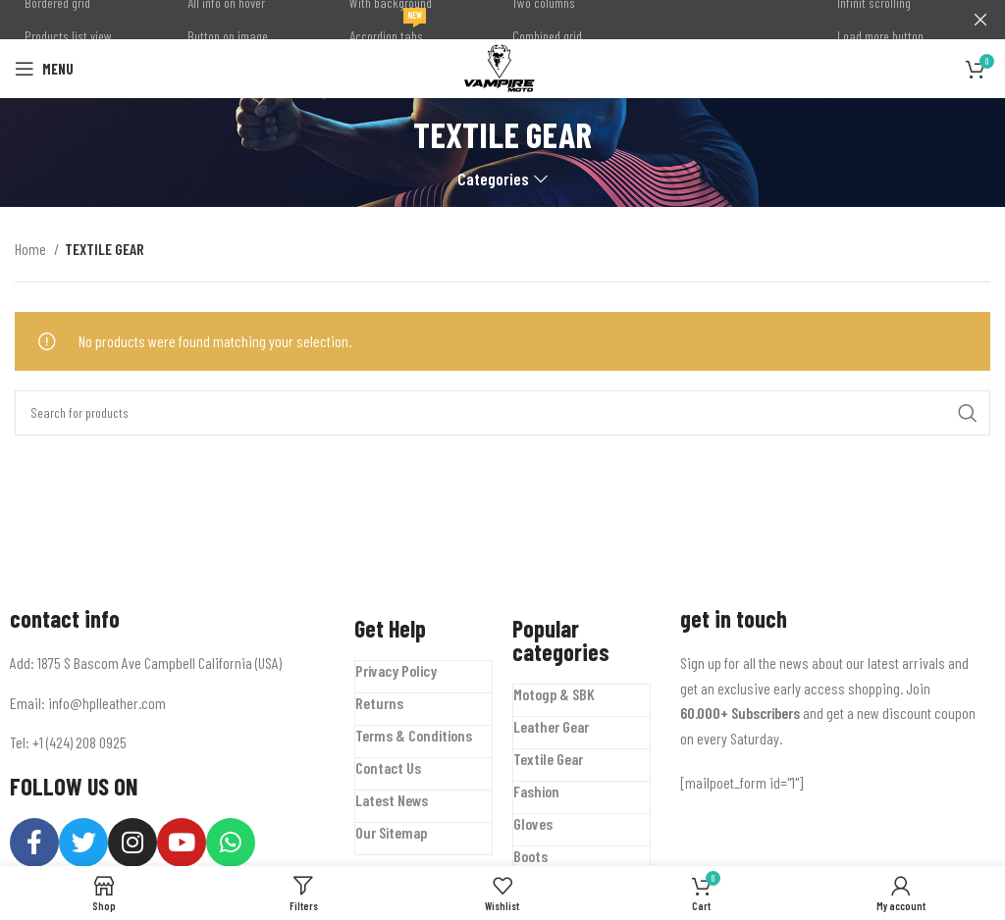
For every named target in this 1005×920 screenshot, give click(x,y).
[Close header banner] (980, 19)
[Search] (502, 412)
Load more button (880, 35)
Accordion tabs (387, 32)
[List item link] (167, 702)
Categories (493, 179)
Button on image (227, 35)
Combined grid (547, 35)
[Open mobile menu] (44, 68)
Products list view (68, 35)
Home (32, 248)
